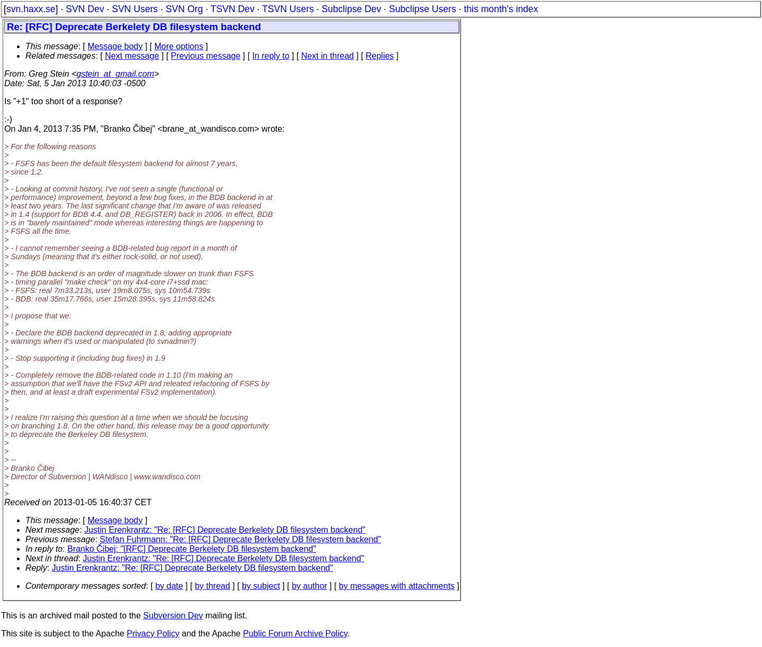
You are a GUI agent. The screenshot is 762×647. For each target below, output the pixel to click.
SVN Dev (85, 9)
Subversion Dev (173, 615)
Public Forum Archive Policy (295, 633)
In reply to (270, 55)
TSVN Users (288, 9)
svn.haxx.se (31, 9)
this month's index (501, 9)
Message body (114, 46)
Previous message (206, 55)
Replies (380, 55)
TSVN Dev (233, 9)
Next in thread (327, 55)
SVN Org (184, 9)
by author (309, 585)
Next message (132, 55)
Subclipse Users (422, 9)
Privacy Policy (152, 633)
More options (179, 46)
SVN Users (135, 9)
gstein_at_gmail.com (116, 73)
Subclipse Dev (351, 9)
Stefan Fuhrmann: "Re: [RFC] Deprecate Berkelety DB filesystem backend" (241, 539)
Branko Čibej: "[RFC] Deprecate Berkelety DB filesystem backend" (191, 548)
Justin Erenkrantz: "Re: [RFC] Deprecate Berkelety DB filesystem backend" (225, 529)
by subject (261, 585)
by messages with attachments (397, 585)
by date (169, 585)
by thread (212, 585)
